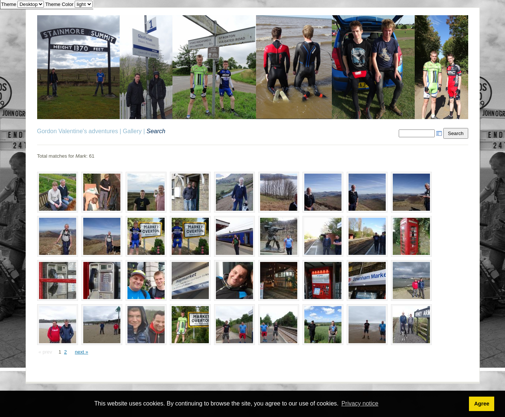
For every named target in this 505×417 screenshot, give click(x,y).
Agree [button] (481, 404)
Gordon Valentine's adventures (77, 131)
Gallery (132, 131)
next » (81, 352)
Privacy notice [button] (360, 403)
